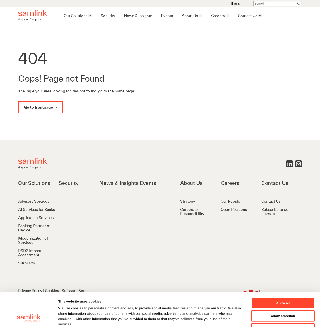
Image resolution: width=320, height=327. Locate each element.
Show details (233, 318)
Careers (218, 16)
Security (108, 16)
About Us (190, 16)
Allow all (283, 273)
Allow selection (283, 286)
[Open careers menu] (227, 15)
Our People (230, 201)
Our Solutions (75, 16)
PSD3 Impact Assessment (29, 253)
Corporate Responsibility (192, 211)
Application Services (36, 217)
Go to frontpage (38, 107)
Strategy (187, 201)
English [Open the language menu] (238, 3)
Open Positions (234, 209)
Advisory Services (33, 201)
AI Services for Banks (37, 209)
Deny (283, 299)
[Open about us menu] (200, 15)
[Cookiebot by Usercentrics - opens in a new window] (28, 318)
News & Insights (138, 16)
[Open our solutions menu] (90, 15)
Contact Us (247, 16)
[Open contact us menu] (260, 15)
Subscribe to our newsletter (275, 211)
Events (167, 16)
